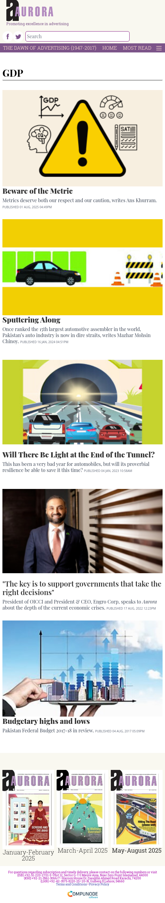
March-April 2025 (82, 850)
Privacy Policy (99, 884)
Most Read (137, 48)
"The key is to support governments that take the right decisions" (81, 588)
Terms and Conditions (71, 884)
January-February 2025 (28, 855)
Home (109, 48)
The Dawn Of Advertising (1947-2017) (49, 48)
